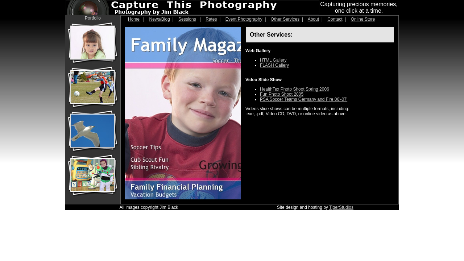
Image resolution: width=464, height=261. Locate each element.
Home (134, 19)
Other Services (285, 19)
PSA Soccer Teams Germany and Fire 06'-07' (303, 99)
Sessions (187, 19)
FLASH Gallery (274, 65)
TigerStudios (341, 207)
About (313, 19)
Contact (334, 19)
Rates (211, 19)
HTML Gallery (273, 60)
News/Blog (159, 19)
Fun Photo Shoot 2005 (281, 94)
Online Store (363, 19)
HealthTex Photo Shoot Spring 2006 (294, 89)
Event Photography (243, 19)
